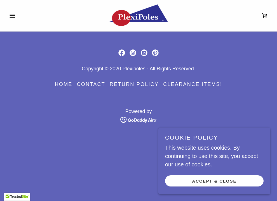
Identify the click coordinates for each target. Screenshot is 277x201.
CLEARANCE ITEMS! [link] (192, 84)
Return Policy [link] (134, 84)
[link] (138, 15)
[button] (26, 15)
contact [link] (91, 84)
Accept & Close (214, 192)
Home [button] (63, 84)
